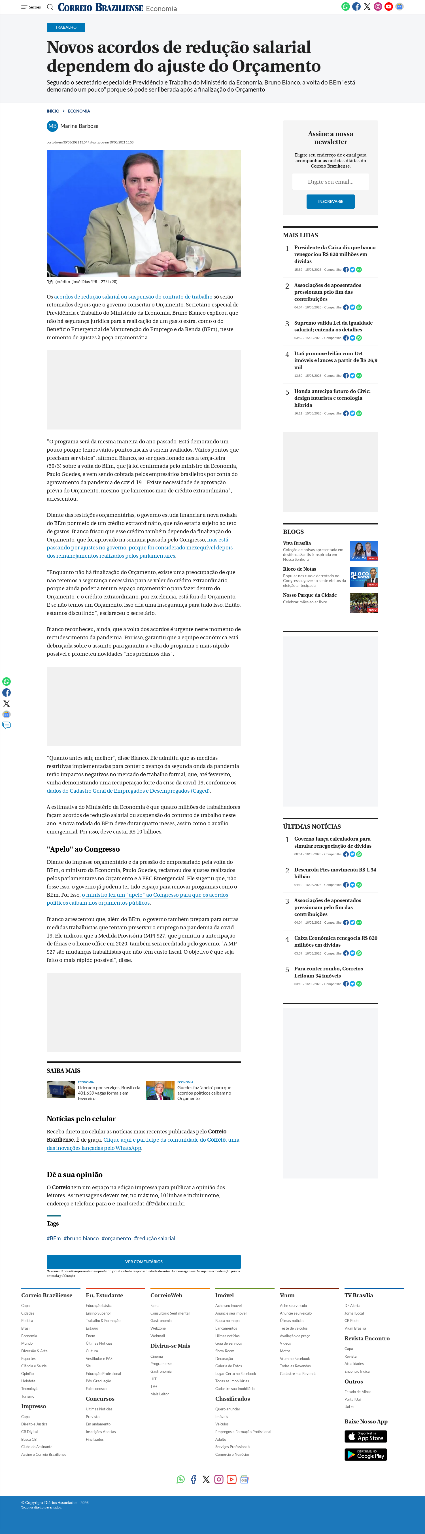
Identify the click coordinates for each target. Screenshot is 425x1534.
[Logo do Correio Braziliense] (100, 7)
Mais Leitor (159, 1394)
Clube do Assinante (36, 1446)
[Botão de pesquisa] (48, 7)
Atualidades (354, 1363)
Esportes (28, 1358)
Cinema (156, 1356)
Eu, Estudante (104, 1295)
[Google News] (399, 9)
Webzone (158, 1328)
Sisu (89, 1366)
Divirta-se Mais (170, 1346)
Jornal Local (354, 1313)
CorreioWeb (166, 1295)
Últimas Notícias (99, 1343)
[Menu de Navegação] (31, 7)
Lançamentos (226, 1328)
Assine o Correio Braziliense (43, 1454)
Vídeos (285, 1343)
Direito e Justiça (34, 1424)
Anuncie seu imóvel (230, 1313)
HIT (153, 1379)
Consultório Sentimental (170, 1313)
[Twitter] (367, 9)
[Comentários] (6, 728)
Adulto (220, 1439)
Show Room (224, 1351)
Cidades (27, 1313)
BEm (55, 1238)
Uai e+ (350, 1406)
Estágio (92, 1328)
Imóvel (224, 1295)
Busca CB (29, 1439)
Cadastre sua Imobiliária (235, 1388)
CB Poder (352, 1320)
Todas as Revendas (295, 1366)
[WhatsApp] (345, 9)
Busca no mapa (227, 1320)
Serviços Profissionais (232, 1446)
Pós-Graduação (98, 1381)
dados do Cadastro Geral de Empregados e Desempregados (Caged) (128, 791)
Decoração (224, 1358)
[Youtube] (388, 9)
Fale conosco (96, 1388)
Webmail (157, 1336)
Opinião (27, 1373)
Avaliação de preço (295, 1336)
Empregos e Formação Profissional (243, 1431)
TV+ (154, 1386)
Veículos (222, 1424)
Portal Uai (353, 1399)
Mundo (27, 1343)
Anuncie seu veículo (296, 1313)
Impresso (33, 1406)
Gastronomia (161, 1320)
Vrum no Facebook (295, 1358)
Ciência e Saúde (34, 1366)
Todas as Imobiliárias (232, 1381)
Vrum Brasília (355, 1328)
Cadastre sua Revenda (298, 1373)
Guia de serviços (228, 1343)
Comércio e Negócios (232, 1454)
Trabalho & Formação (103, 1320)
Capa (25, 1305)
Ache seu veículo (293, 1305)
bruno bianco (83, 1238)
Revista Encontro (367, 1338)
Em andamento (98, 1424)
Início (53, 111)
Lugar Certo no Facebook (235, 1373)
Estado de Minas (358, 1391)
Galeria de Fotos (228, 1366)
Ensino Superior (98, 1313)
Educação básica (99, 1305)
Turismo (27, 1396)
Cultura (92, 1351)
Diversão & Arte (34, 1351)
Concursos (100, 1399)
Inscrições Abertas (101, 1431)
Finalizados (95, 1439)
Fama (155, 1305)
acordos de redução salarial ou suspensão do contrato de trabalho (133, 297)
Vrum (287, 1295)
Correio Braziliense (46, 1295)
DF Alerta (352, 1305)
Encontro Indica (357, 1371)
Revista (351, 1356)
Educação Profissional (103, 1373)
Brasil (25, 1328)
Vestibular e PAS (99, 1358)
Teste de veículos (294, 1328)
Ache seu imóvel (228, 1305)
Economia (161, 8)
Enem (90, 1336)
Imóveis (221, 1416)
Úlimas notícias (227, 1336)
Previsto (92, 1416)
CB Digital (29, 1431)
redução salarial (156, 1238)
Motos (285, 1351)
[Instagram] (378, 9)
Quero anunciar (227, 1409)
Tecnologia (30, 1388)
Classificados (232, 1399)
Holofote (28, 1381)
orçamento (118, 1238)
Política (27, 1320)
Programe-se (161, 1363)
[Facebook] (356, 9)
